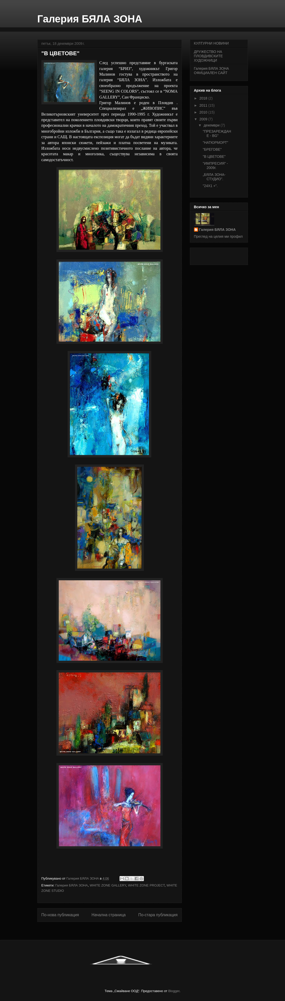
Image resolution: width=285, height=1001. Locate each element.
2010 (203, 112)
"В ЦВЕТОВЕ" (214, 156)
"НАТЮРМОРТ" (215, 142)
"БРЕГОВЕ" (212, 149)
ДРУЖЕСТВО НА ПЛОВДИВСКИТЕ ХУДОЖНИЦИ (208, 56)
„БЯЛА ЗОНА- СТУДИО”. (214, 177)
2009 (203, 119)
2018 (203, 98)
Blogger (173, 991)
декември (212, 125)
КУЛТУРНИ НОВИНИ (211, 43)
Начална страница (109, 915)
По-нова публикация (60, 915)
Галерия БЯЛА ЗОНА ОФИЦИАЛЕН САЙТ (211, 70)
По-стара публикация (158, 915)
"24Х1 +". (210, 186)
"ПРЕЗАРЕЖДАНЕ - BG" (217, 133)
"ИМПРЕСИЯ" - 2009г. (215, 165)
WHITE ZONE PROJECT (146, 885)
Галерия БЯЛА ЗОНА (89, 18)
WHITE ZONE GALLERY (108, 885)
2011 (203, 105)
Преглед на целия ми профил (218, 236)
